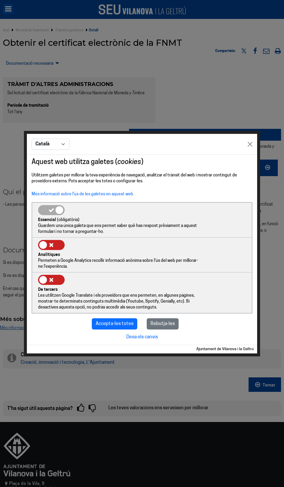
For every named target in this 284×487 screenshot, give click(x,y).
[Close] (250, 162)
